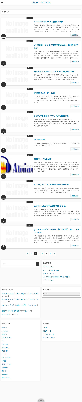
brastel (4, 334)
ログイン (46, 327)
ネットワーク (6, 357)
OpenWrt (5, 344)
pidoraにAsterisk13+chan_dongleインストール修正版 (20, 294)
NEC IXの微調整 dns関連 (51, 270)
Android (4, 327)
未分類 (4, 371)
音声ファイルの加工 (42, 159)
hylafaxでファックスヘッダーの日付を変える (54, 71)
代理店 (4, 361)
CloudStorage (6, 338)
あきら (26, 311)
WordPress (5, 347)
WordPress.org (48, 338)
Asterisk (29, 18)
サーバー (30, 67)
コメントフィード (48, 334)
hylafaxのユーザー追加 (44, 92)
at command (39, 139)
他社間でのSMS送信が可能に (11, 311)
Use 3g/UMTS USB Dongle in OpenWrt (51, 184)
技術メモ (5, 367)
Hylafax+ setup (48, 267)
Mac (3, 341)
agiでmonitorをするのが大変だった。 (50, 206)
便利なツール (6, 364)
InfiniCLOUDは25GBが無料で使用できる (56, 277)
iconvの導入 (6, 314)
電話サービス (6, 377)
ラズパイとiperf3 (48, 280)
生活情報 (5, 374)
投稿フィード (47, 331)
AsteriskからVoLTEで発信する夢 (48, 21)
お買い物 (5, 351)
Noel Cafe (32, 305)
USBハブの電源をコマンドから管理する (51, 116)
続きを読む (75, 35)
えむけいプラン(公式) (41, 2)
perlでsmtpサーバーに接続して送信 (14, 305)
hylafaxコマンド (48, 273)
